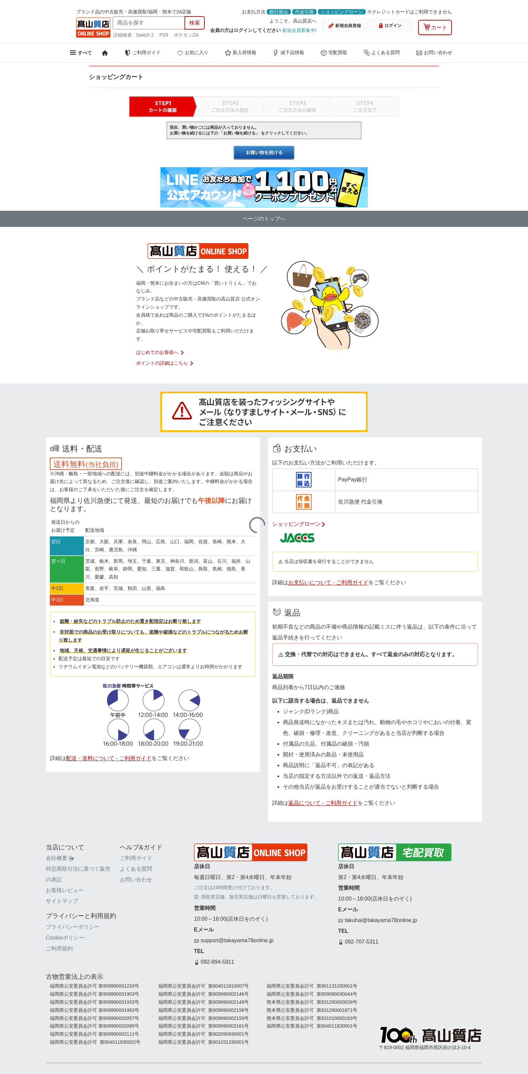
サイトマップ (62, 901)
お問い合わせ (434, 53)
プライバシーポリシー (73, 927)
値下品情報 (288, 53)
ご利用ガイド (142, 53)
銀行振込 (278, 11)
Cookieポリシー (65, 938)
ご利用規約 (59, 948)
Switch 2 (145, 35)
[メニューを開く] (80, 52)
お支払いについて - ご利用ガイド (328, 582)
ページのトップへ (264, 219)
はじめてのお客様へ (160, 352)
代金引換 (304, 11)
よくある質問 (381, 53)
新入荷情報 (240, 53)
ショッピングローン (342, 11)
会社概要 (60, 858)
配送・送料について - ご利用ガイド (109, 758)
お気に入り (192, 53)
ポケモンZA (186, 35)
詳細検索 (123, 35)
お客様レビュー (65, 890)
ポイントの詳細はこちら (165, 363)
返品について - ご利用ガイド (323, 803)
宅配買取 (333, 53)
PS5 (163, 35)
